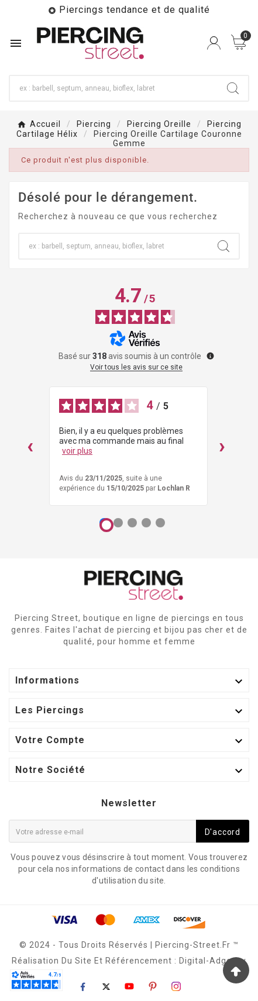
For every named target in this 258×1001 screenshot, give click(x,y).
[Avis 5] (160, 522)
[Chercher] (114, 88)
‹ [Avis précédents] (30, 446)
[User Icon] (214, 43)
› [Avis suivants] (222, 446)
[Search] (233, 88)
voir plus (77, 450)
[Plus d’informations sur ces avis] (209, 355)
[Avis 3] (132, 522)
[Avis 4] (146, 522)
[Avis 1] (106, 525)
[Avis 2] (118, 522)
